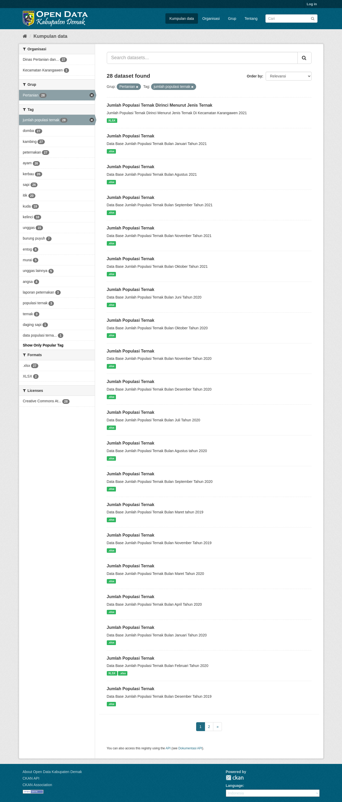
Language (234, 785)
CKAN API (31, 778)
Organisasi (211, 18)
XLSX (111, 120)
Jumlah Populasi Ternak (130, 136)
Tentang (251, 18)
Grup (232, 18)
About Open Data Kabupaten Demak (52, 772)
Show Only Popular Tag (43, 345)
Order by (254, 76)
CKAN (235, 777)
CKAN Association (37, 785)
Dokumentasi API (190, 748)
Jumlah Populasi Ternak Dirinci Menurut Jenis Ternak (160, 105)
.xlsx (111, 151)
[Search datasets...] (202, 58)
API (168, 748)
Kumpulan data (181, 18)
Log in (312, 4)
